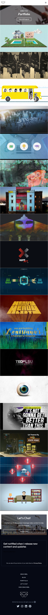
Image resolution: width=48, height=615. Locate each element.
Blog (24, 577)
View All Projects (24, 19)
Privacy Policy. (38, 563)
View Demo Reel (24, 587)
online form (12, 551)
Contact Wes (24, 531)
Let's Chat (24, 584)
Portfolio (24, 580)
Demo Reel (24, 574)
